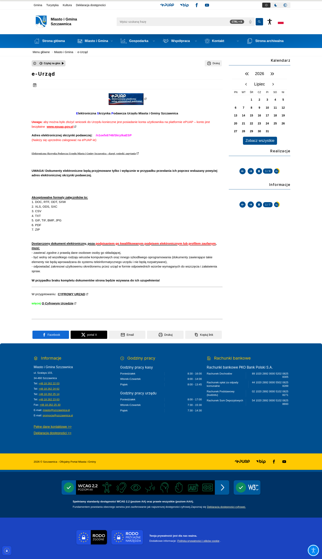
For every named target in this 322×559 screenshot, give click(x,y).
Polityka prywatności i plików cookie (198, 540)
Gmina (38, 5)
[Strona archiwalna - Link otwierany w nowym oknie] (267, 41)
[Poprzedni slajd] (242, 209)
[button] (167, 5)
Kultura (67, 5)
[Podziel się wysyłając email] (127, 335)
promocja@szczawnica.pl (58, 415)
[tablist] (276, 5)
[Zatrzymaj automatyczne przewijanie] (259, 209)
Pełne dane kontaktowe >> (53, 426)
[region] (259, 106)
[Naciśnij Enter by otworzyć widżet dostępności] (269, 21)
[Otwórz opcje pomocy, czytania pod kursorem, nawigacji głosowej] (313, 550)
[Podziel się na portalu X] (89, 335)
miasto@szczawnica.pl (56, 410)
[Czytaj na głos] (52, 63)
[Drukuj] (213, 63)
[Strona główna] (51, 41)
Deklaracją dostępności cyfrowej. (226, 506)
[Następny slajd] (251, 209)
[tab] (266, 5)
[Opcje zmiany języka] (280, 21)
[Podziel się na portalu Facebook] (50, 335)
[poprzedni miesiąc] (246, 84)
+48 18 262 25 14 (49, 394)
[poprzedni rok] (247, 74)
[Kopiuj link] (203, 335)
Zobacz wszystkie (259, 141)
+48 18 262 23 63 (49, 399)
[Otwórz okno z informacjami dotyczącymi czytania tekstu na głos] (35, 63)
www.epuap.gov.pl (60, 126)
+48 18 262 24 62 (49, 388)
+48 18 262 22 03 (49, 383)
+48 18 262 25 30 (50, 404)
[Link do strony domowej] (74, 22)
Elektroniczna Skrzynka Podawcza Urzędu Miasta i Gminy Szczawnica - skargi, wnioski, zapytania (84, 153)
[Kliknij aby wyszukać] (259, 21)
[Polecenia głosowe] (250, 21)
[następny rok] (272, 74)
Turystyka (52, 5)
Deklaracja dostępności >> (52, 433)
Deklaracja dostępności (91, 5)
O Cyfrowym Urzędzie (57, 303)
